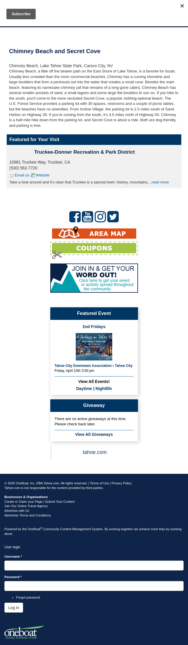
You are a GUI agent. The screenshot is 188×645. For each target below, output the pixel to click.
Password (13, 577)
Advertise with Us (16, 510)
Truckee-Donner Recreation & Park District (84, 152)
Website (43, 175)
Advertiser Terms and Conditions (27, 515)
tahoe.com (95, 452)
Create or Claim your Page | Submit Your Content (39, 501)
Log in (13, 607)
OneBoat (35, 529)
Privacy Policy (122, 483)
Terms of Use (99, 483)
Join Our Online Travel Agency (26, 506)
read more (160, 182)
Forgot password (28, 597)
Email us (22, 175)
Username (13, 556)
